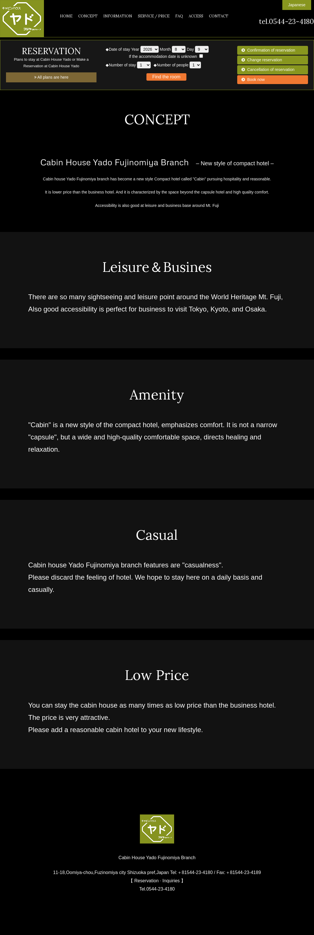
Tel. (157, 889)
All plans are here (51, 77)
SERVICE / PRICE (154, 16)
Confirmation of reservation (271, 50)
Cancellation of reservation (271, 69)
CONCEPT (88, 16)
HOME (66, 16)
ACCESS (196, 16)
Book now (256, 79)
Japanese (296, 5)
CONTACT (218, 16)
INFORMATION (117, 16)
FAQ (179, 16)
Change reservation (264, 60)
